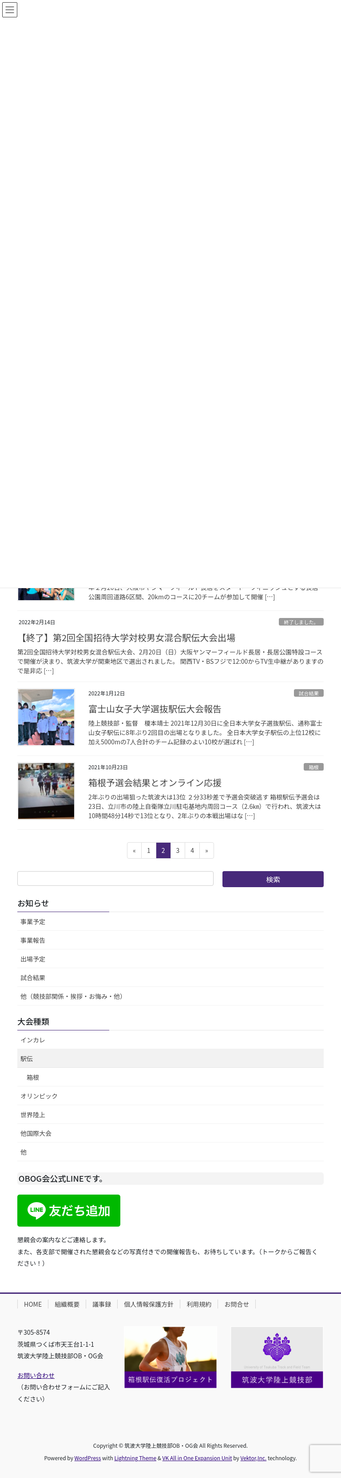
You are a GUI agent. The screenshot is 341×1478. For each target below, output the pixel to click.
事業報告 (32, 940)
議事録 (101, 1304)
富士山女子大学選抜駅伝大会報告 (155, 708)
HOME (33, 1304)
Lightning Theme (135, 1458)
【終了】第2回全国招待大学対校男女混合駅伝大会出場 (126, 637)
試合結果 (309, 693)
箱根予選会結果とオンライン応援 (155, 782)
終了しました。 (301, 622)
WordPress (88, 1458)
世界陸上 (32, 1114)
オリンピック (39, 1095)
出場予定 (32, 958)
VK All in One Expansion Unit (197, 1458)
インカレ (32, 1039)
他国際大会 (36, 1133)
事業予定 (32, 921)
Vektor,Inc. (253, 1458)
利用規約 (198, 1304)
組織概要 (67, 1304)
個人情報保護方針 (149, 1304)
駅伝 (26, 1058)
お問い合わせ (36, 1375)
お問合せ (236, 1304)
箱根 (313, 767)
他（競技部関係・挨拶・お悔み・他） (73, 996)
